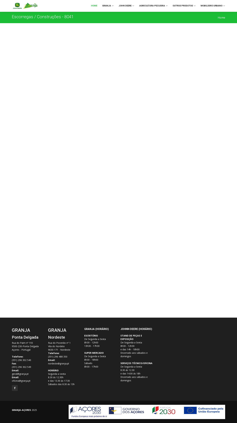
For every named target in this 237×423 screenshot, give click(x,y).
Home (94, 5)
